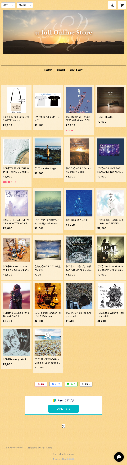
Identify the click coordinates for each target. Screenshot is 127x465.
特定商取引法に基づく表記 (40, 447)
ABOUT (60, 70)
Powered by (63, 459)
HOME (48, 70)
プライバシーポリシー (13, 447)
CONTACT (76, 70)
